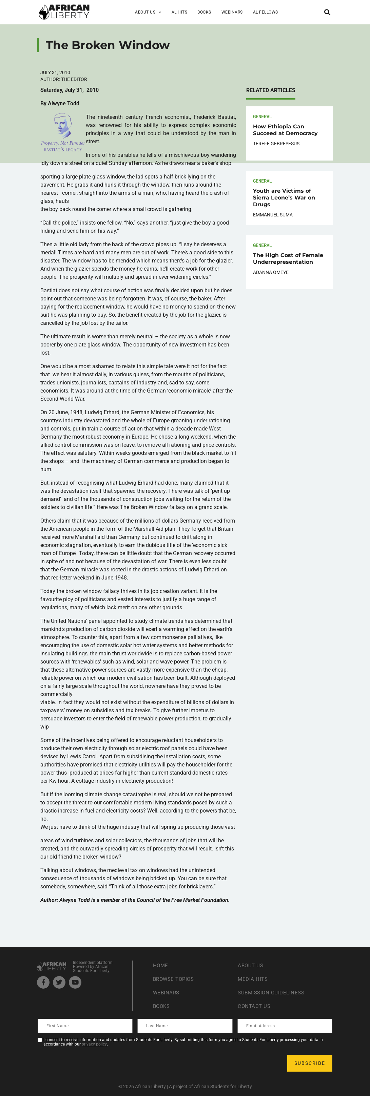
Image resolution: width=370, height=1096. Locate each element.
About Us (148, 12)
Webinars (232, 12)
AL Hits (180, 12)
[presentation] (89, 1063)
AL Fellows (265, 12)
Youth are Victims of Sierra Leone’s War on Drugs (284, 198)
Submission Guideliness (273, 992)
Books (204, 12)
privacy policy (94, 1044)
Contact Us (255, 1006)
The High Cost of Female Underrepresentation (288, 258)
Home (161, 965)
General (262, 116)
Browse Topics (175, 979)
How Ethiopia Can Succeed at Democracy (285, 129)
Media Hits (253, 979)
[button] (327, 12)
